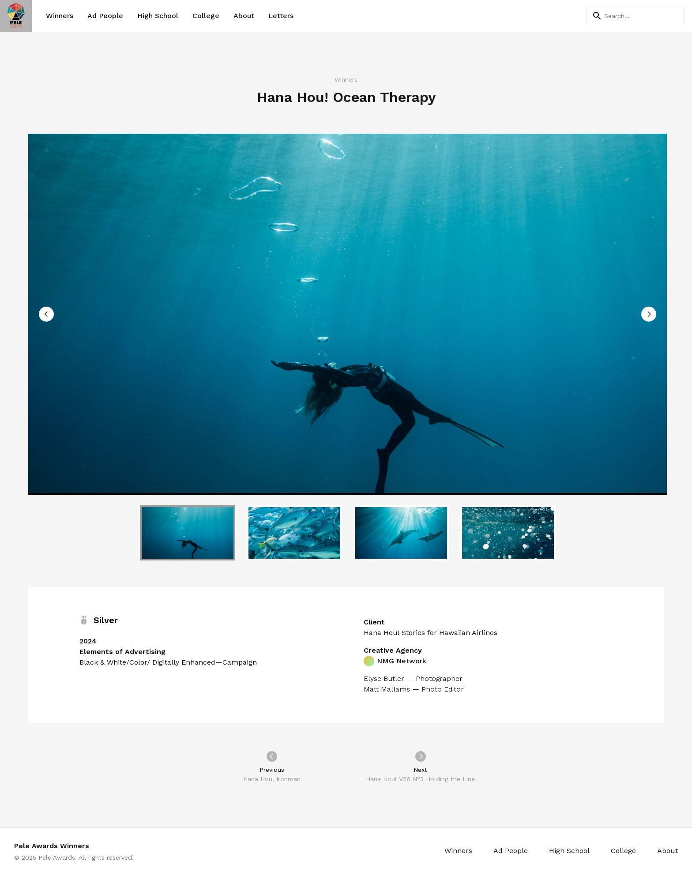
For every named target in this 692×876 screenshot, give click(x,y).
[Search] (635, 16)
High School (157, 15)
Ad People (105, 15)
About (243, 15)
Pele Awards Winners (51, 846)
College (205, 15)
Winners (59, 15)
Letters (280, 15)
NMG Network (395, 661)
